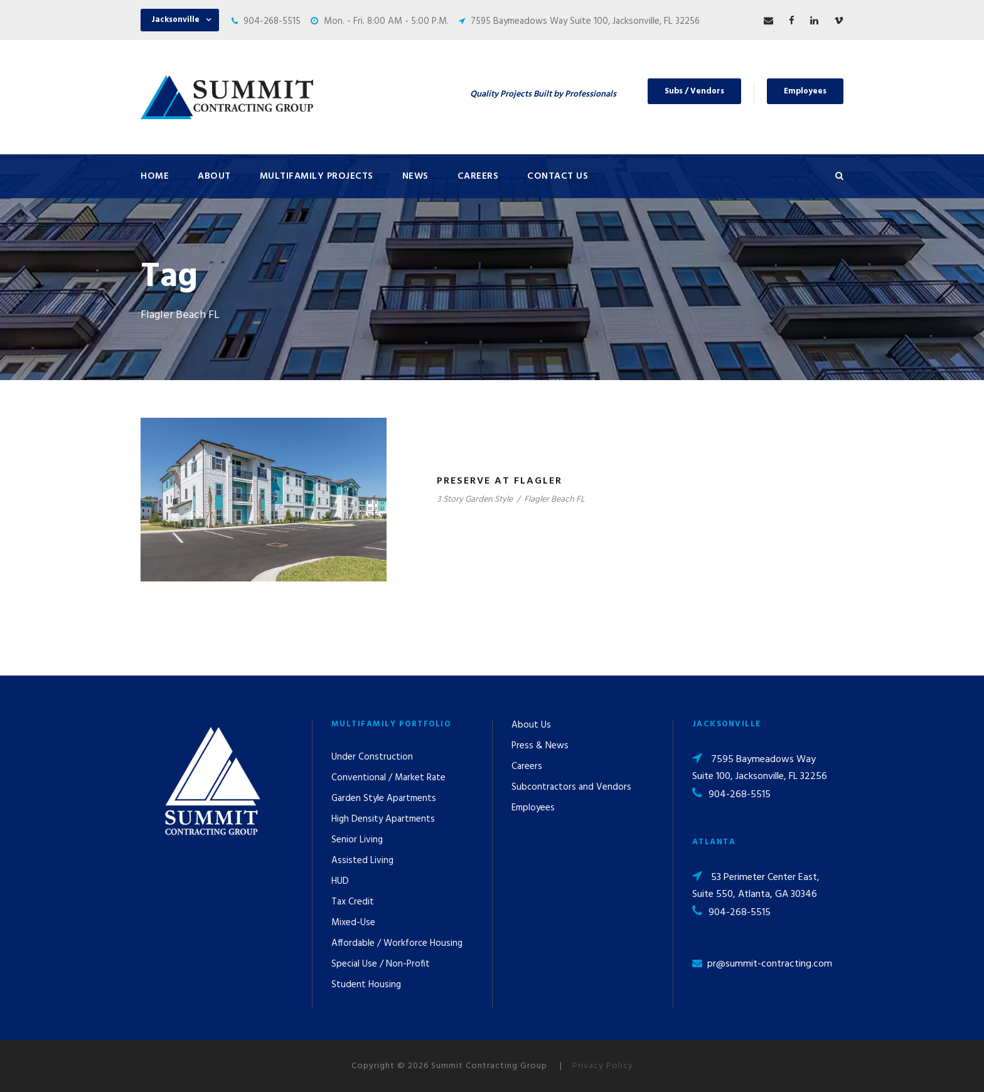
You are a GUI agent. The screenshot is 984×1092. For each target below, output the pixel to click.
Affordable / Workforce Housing (397, 943)
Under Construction (372, 757)
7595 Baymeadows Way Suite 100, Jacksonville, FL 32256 (585, 21)
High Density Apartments (383, 819)
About (214, 176)
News (415, 176)
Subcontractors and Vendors (571, 787)
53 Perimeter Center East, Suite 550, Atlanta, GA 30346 (756, 886)
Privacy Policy (602, 1066)
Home (155, 176)
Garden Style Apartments (383, 798)
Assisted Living (362, 860)
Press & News (540, 745)
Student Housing (366, 984)
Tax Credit (352, 901)
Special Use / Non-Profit (380, 964)
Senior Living (357, 839)
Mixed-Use (353, 922)
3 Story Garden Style (475, 499)
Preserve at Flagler (499, 481)
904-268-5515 (272, 21)
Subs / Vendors (694, 91)
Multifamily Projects (316, 176)
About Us (531, 725)
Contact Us (557, 176)
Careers (478, 176)
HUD (340, 881)
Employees (805, 91)
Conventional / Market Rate (388, 777)
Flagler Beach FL (554, 499)
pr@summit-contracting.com (769, 964)
